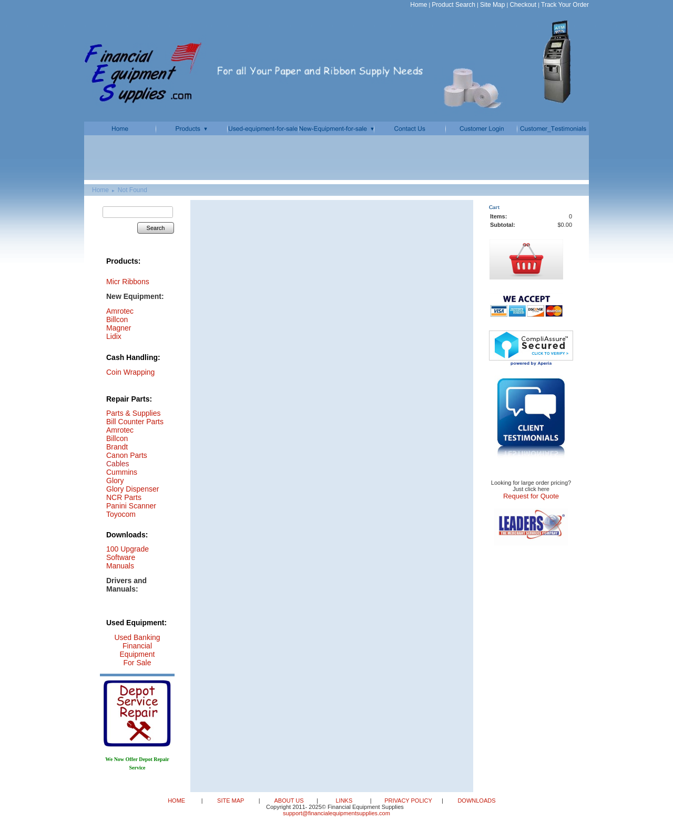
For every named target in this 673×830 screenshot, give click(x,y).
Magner (118, 328)
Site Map (492, 4)
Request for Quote (531, 496)
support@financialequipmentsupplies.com (336, 813)
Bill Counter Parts (135, 421)
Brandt (117, 447)
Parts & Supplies (133, 413)
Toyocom (121, 514)
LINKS (344, 800)
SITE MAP (231, 800)
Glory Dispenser (132, 489)
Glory (115, 480)
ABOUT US (289, 800)
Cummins (121, 472)
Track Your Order (565, 4)
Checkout (522, 4)
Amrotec (120, 430)
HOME (177, 800)
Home (418, 4)
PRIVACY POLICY (409, 800)
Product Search (453, 4)
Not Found (132, 190)
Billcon (117, 319)
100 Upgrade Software (127, 553)
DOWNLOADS (475, 800)
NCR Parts (123, 497)
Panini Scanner (131, 506)
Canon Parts (126, 455)
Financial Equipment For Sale (137, 654)
